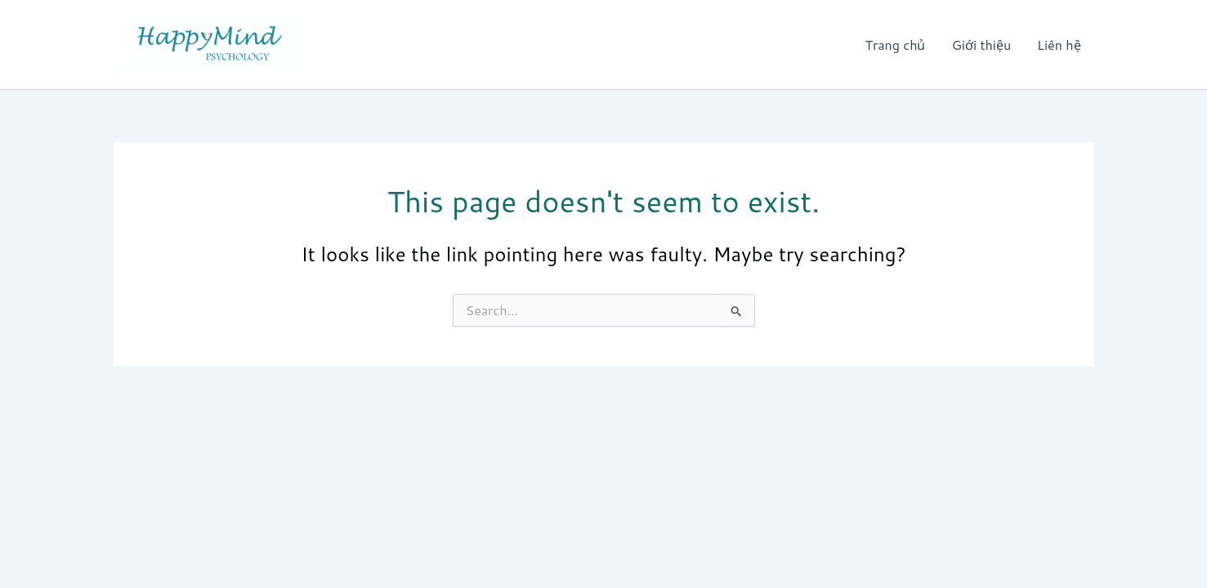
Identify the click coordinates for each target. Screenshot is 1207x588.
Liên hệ (1058, 44)
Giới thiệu (981, 44)
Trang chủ (895, 44)
